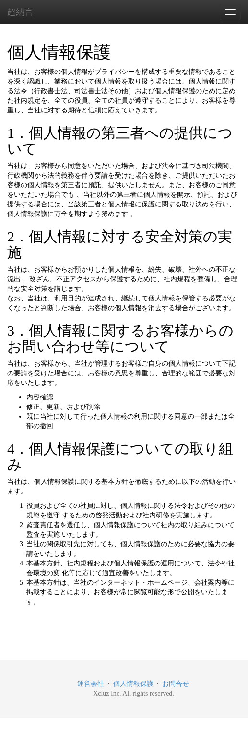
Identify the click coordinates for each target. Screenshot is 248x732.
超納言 (20, 12)
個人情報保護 (133, 683)
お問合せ (175, 683)
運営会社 (90, 683)
